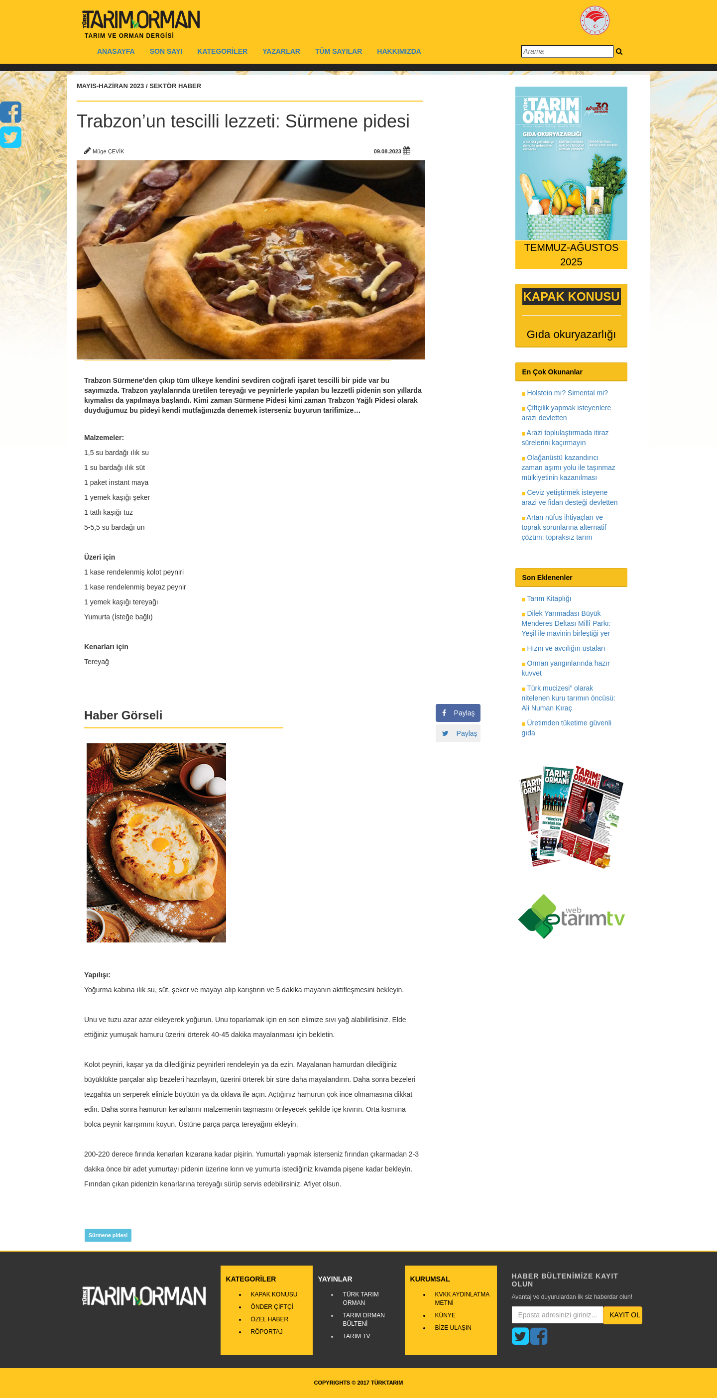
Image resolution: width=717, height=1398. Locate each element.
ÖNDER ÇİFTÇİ (272, 1306)
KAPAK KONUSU (274, 1294)
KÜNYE (445, 1315)
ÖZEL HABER (270, 1319)
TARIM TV (356, 1336)
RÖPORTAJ (267, 1331)
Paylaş (458, 713)
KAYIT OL (624, 1315)
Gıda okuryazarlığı (571, 334)
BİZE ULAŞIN (453, 1327)
